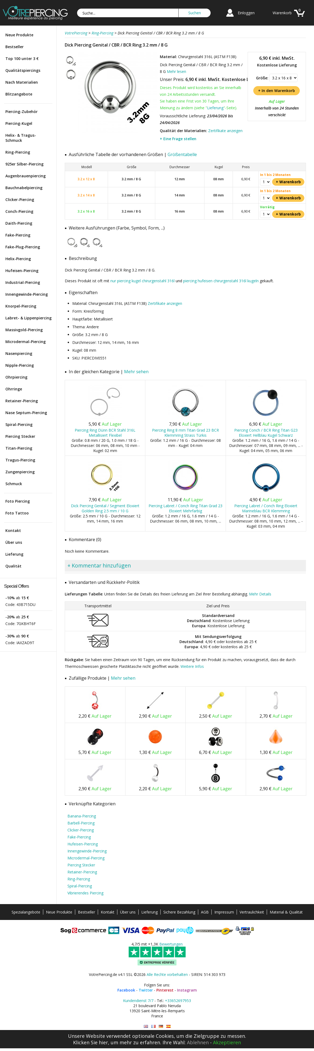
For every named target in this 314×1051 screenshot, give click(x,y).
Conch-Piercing (19, 211)
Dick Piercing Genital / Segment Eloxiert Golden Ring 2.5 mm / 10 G (105, 508)
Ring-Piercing (17, 152)
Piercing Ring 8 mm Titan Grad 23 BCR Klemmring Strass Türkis (185, 433)
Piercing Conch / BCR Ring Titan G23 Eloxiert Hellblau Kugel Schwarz (266, 433)
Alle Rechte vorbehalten (167, 974)
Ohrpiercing (16, 377)
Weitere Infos (192, 666)
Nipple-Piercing (19, 365)
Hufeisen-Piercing (21, 270)
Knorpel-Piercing (20, 306)
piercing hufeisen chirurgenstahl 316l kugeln (221, 280)
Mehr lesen (176, 71)
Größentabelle (182, 154)
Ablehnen (198, 1042)
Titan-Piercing (18, 448)
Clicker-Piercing (19, 199)
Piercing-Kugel (18, 123)
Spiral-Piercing (19, 424)
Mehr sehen (136, 372)
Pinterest (165, 990)
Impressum (224, 912)
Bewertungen (171, 944)
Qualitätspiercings (22, 70)
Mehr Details (260, 594)
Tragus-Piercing (20, 460)
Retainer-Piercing (21, 400)
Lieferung (14, 554)
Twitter (146, 990)
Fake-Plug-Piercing (22, 246)
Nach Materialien (21, 82)
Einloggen (246, 12)
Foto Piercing (17, 501)
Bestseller (14, 46)
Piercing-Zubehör (21, 111)
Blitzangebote (18, 94)
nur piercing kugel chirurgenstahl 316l (142, 280)
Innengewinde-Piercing (26, 294)
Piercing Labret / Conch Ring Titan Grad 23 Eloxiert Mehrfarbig (185, 508)
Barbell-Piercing (81, 823)
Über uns (13, 542)
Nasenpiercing (18, 353)
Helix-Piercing (18, 258)
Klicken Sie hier (90, 1042)
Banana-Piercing (81, 816)
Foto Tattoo (17, 513)
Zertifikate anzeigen (225, 130)
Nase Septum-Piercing (26, 412)
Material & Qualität (286, 912)
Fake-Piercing (17, 235)
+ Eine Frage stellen (178, 138)
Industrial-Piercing (22, 282)
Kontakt (13, 530)
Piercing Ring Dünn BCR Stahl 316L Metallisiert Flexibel (105, 433)
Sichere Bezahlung (179, 912)
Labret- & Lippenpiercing (28, 317)
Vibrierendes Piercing (85, 892)
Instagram (187, 990)
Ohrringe (13, 389)
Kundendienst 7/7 (138, 1000)
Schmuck (13, 483)
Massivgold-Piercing (24, 329)
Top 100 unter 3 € (22, 58)
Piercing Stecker (20, 436)
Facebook (126, 990)
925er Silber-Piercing (24, 164)
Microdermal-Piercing (25, 341)
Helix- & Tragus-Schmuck (20, 138)
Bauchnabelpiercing (23, 187)
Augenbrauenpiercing (25, 175)
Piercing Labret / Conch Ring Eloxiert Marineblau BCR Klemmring (265, 508)
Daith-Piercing (18, 223)
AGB (205, 912)
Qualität (13, 566)
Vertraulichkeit (252, 912)
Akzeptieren (227, 1042)
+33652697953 (178, 1000)
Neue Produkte (19, 34)
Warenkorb (282, 12)
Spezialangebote (26, 912)
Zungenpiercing (20, 471)
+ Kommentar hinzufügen (99, 565)
